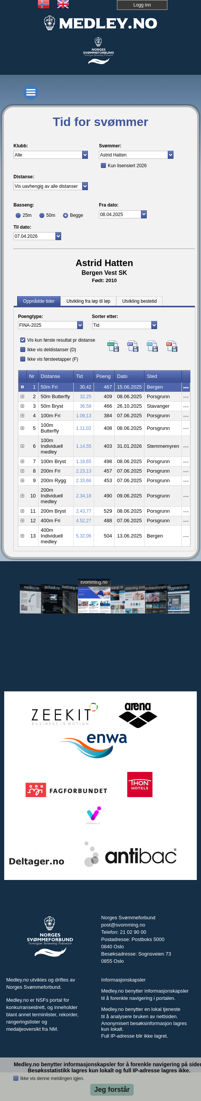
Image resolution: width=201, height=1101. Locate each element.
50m (50, 215)
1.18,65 (83, 461)
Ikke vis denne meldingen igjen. (52, 1078)
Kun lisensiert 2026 (127, 165)
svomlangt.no (114, 588)
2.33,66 (83, 480)
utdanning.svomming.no (135, 587)
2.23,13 (83, 471)
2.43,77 (83, 511)
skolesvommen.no (156, 587)
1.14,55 (83, 446)
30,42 (85, 387)
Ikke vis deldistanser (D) (51, 349)
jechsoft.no (52, 587)
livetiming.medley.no (72, 588)
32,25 (85, 396)
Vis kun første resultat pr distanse (61, 340)
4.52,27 (83, 520)
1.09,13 (83, 415)
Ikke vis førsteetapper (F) (52, 359)
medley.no (31, 588)
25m (27, 215)
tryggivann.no (177, 588)
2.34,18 (83, 496)
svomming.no (93, 582)
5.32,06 (83, 536)
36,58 (85, 406)
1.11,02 (83, 428)
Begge (76, 215)
